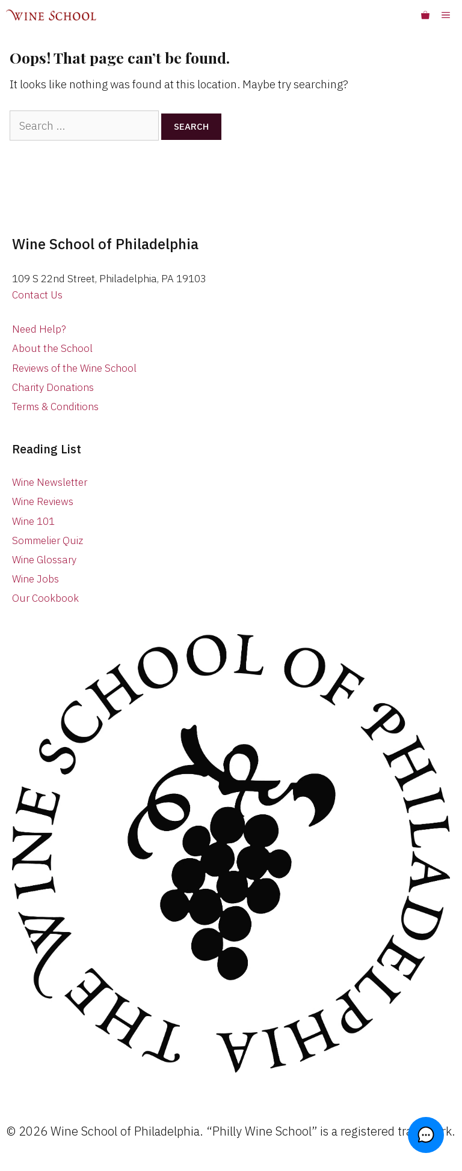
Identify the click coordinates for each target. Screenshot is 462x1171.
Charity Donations (53, 387)
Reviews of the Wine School (74, 368)
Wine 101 (33, 521)
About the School (52, 348)
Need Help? (39, 329)
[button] (426, 1135)
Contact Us (37, 294)
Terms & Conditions (55, 406)
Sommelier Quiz (47, 540)
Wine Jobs (35, 579)
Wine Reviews (42, 501)
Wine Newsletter (49, 482)
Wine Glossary (44, 559)
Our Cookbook (45, 598)
